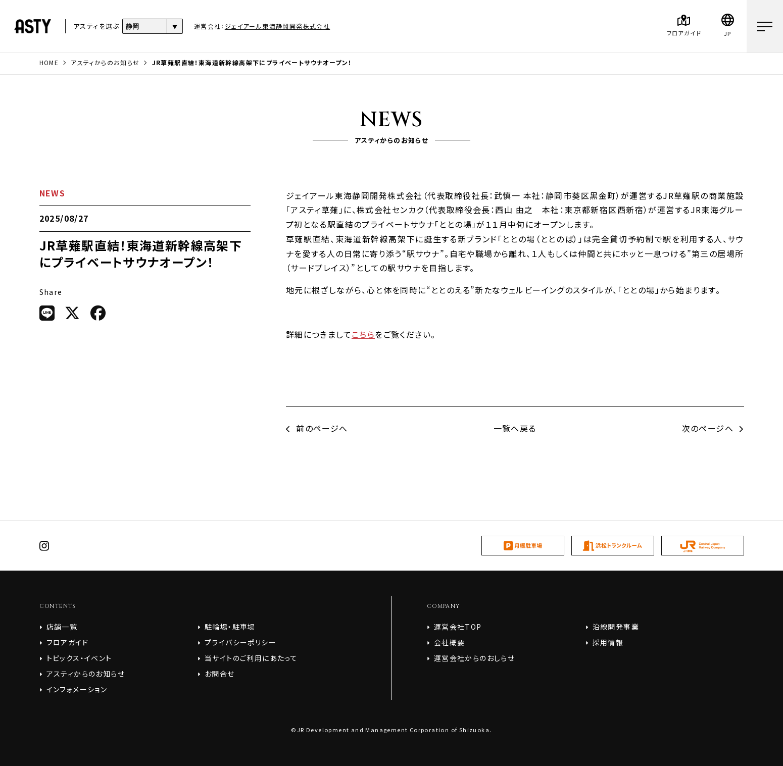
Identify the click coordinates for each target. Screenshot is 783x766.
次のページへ (713, 428)
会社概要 (449, 642)
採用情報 (608, 642)
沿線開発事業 (616, 627)
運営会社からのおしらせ (474, 658)
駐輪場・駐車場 (230, 627)
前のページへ (317, 428)
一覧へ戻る (515, 428)
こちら (363, 334)
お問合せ (220, 674)
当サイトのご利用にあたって (251, 658)
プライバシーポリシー (240, 642)
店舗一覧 (62, 627)
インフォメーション (77, 689)
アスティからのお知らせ (105, 62)
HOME (49, 62)
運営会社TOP (458, 627)
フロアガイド (67, 642)
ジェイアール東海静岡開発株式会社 (277, 26)
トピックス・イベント (79, 658)
